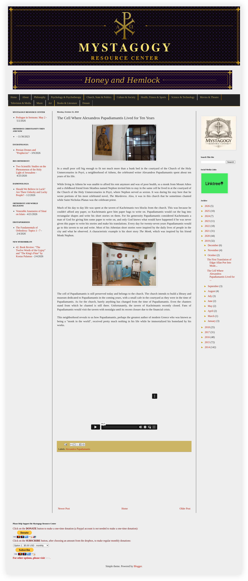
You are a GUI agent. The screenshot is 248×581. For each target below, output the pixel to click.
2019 (207, 240)
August (212, 291)
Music (40, 103)
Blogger (138, 566)
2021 (207, 231)
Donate (86, 103)
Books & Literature (67, 103)
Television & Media (21, 103)
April (211, 311)
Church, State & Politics (98, 97)
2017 (207, 332)
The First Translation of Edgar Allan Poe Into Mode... (219, 262)
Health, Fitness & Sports (153, 97)
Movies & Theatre (209, 97)
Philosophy (39, 97)
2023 (207, 221)
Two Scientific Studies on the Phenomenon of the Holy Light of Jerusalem (31, 169)
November (213, 250)
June (210, 301)
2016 (207, 337)
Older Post (185, 508)
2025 (207, 211)
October (212, 255)
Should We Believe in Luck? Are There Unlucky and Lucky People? (31, 192)
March (211, 316)
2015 (207, 342)
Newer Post (64, 508)
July (210, 296)
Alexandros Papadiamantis (78, 449)
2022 (207, 226)
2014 (207, 347)
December (213, 245)
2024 (207, 216)
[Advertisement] (124, 479)
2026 (207, 206)
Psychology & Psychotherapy (66, 97)
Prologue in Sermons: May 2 (30, 117)
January (212, 321)
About (25, 97)
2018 (207, 327)
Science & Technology (183, 97)
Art (50, 103)
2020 (207, 236)
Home (14, 97)
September (213, 286)
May (210, 306)
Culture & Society (126, 97)
